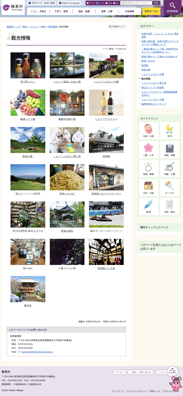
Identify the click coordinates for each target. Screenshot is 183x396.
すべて (92, 3)
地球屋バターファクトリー (106, 179)
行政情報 (129, 11)
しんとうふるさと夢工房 (67, 142)
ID (117, 3)
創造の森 (27, 142)
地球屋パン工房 (106, 254)
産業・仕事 (106, 11)
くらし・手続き (38, 11)
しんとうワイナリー (106, 105)
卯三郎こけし (27, 67)
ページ (101, 3)
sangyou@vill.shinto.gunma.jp (37, 352)
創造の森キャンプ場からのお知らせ (159, 56)
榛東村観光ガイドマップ (153, 104)
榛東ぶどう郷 (27, 105)
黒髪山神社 (67, 216)
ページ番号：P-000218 (114, 49)
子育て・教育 (61, 11)
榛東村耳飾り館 (67, 105)
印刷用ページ (118, 27)
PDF (110, 3)
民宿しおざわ (67, 179)
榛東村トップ (13, 26)
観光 (43, 26)
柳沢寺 (27, 291)
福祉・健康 (84, 11)
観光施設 (52, 26)
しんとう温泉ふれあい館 (67, 67)
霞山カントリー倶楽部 (152, 87)
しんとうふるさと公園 (106, 67)
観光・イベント (31, 26)
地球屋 (106, 142)
